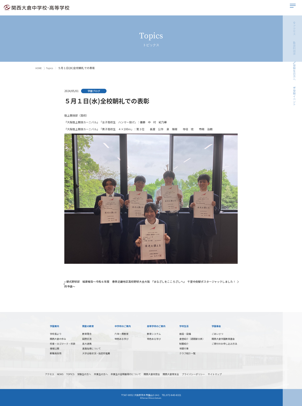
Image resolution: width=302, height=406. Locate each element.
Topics (50, 68)
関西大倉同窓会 (152, 373)
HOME (38, 68)
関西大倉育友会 (171, 373)
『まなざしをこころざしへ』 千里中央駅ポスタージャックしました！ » (194, 281)
